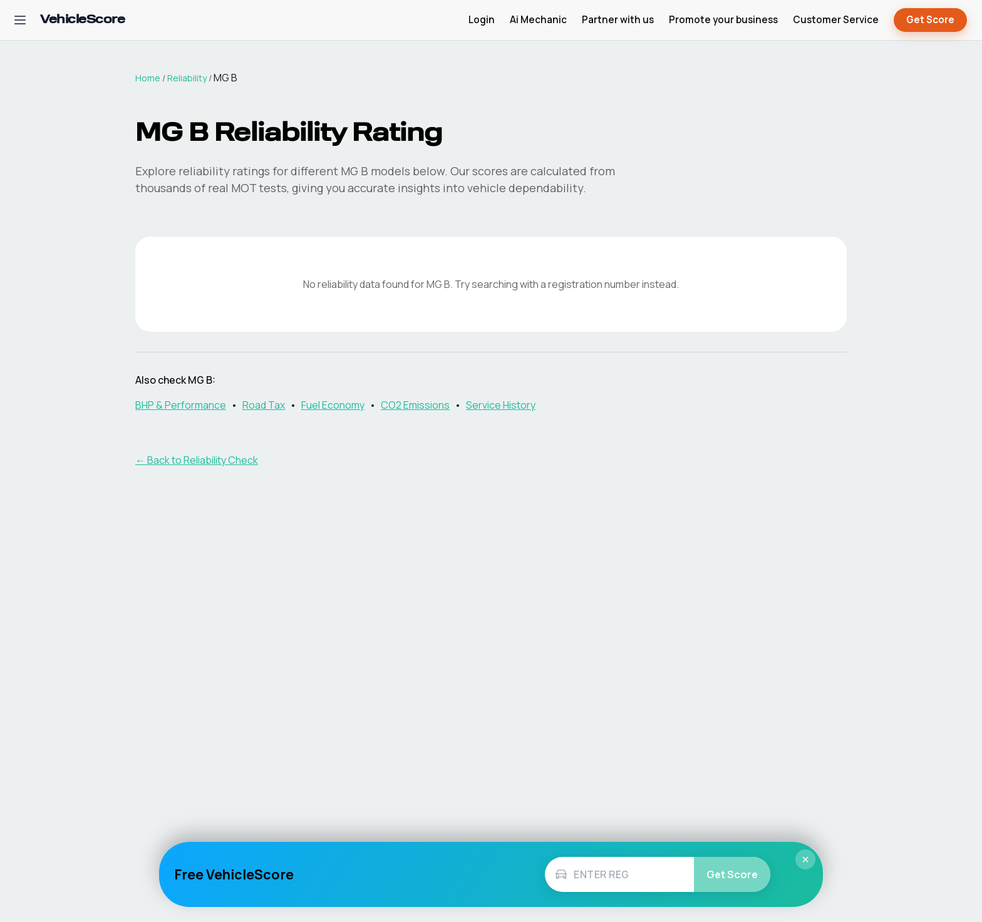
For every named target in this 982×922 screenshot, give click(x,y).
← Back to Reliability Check (196, 460)
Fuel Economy (332, 405)
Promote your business (723, 19)
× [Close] (805, 859)
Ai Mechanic (538, 19)
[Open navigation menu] (20, 20)
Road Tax (263, 405)
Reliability (187, 78)
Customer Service (836, 19)
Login (481, 19)
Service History (500, 405)
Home (147, 78)
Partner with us (618, 19)
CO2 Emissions (415, 405)
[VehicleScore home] (82, 20)
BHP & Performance (180, 405)
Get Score (930, 20)
